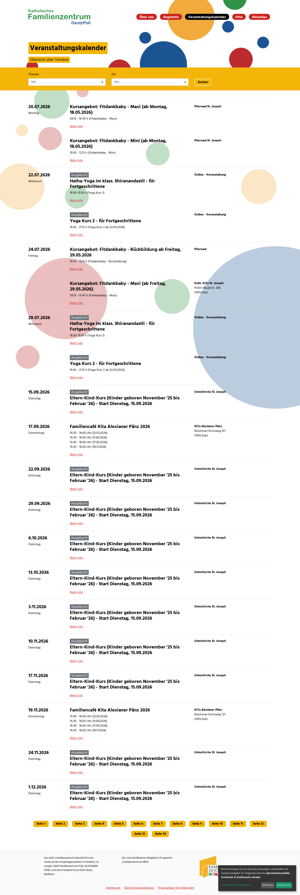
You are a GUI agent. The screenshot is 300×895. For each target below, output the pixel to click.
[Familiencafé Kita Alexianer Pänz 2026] (150, 440)
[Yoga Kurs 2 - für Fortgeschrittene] (150, 224)
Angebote (171, 17)
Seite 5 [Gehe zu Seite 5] (119, 823)
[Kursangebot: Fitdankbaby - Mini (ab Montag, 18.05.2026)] (150, 150)
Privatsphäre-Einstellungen (176, 888)
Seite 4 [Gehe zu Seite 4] (99, 823)
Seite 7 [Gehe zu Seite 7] (158, 823)
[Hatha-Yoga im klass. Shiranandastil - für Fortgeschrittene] (150, 187)
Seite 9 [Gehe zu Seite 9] (197, 823)
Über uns (146, 17)
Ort (113, 74)
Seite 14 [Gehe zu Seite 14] (160, 833)
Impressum (113, 888)
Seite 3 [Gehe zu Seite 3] (79, 823)
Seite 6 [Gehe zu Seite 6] (138, 823)
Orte (239, 17)
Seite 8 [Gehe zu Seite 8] (177, 823)
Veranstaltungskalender (207, 17)
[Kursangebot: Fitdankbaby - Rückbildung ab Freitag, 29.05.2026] (150, 259)
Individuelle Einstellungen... (236, 885)
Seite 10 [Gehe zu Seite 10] (217, 823)
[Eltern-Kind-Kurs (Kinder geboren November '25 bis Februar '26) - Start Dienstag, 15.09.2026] (150, 402)
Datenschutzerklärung (139, 888)
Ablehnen (267, 885)
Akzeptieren (284, 885)
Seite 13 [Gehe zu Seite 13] (139, 833)
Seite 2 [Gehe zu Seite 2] (60, 823)
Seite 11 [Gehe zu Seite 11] (238, 823)
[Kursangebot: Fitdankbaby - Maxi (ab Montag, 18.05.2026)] (150, 116)
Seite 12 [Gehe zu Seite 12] (258, 823)
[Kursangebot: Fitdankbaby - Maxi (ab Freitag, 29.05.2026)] (150, 293)
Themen (33, 74)
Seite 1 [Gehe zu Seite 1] (41, 823)
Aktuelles (259, 17)
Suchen (203, 82)
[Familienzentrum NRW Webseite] (214, 867)
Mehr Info (76, 126)
